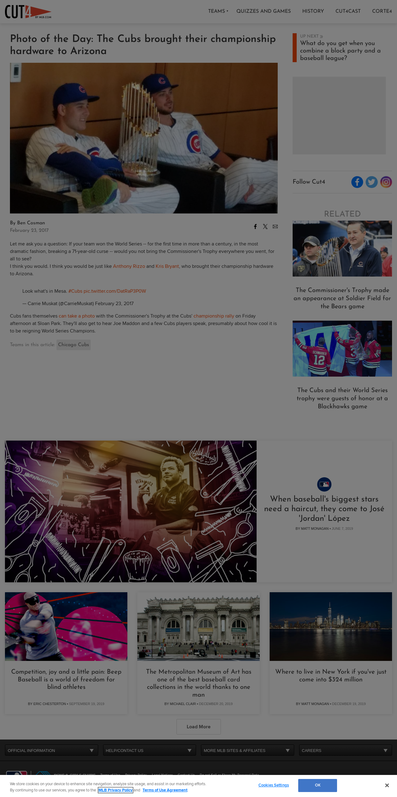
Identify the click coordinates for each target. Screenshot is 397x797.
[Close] (387, 785)
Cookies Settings (273, 785)
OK (318, 785)
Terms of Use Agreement (165, 790)
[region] (198, 786)
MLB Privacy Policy (115, 790)
